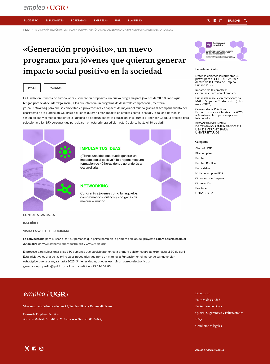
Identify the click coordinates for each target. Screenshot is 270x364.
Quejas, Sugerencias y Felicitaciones (219, 313)
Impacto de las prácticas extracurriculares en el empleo (215, 91)
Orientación (203, 183)
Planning (135, 20)
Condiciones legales (208, 326)
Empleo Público (205, 163)
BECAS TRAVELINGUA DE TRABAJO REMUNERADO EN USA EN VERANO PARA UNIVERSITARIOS (218, 127)
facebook (54, 87)
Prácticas (201, 188)
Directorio (202, 293)
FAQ (198, 319)
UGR (118, 20)
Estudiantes (55, 20)
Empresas (101, 20)
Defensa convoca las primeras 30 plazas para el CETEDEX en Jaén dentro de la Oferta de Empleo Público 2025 (217, 80)
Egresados (79, 20)
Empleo (200, 158)
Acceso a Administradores (209, 349)
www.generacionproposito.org (62, 243)
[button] (209, 20)
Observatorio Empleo (209, 178)
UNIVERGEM (204, 193)
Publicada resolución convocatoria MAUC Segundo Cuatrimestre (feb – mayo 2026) (219, 101)
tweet (32, 87)
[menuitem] (31, 20)
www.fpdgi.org (96, 243)
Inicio (26, 30)
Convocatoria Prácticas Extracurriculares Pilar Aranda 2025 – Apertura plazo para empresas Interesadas (219, 113)
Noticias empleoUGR (209, 173)
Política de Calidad (207, 300)
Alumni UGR (203, 148)
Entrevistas (202, 168)
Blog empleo (203, 153)
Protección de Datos (208, 306)
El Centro (31, 20)
